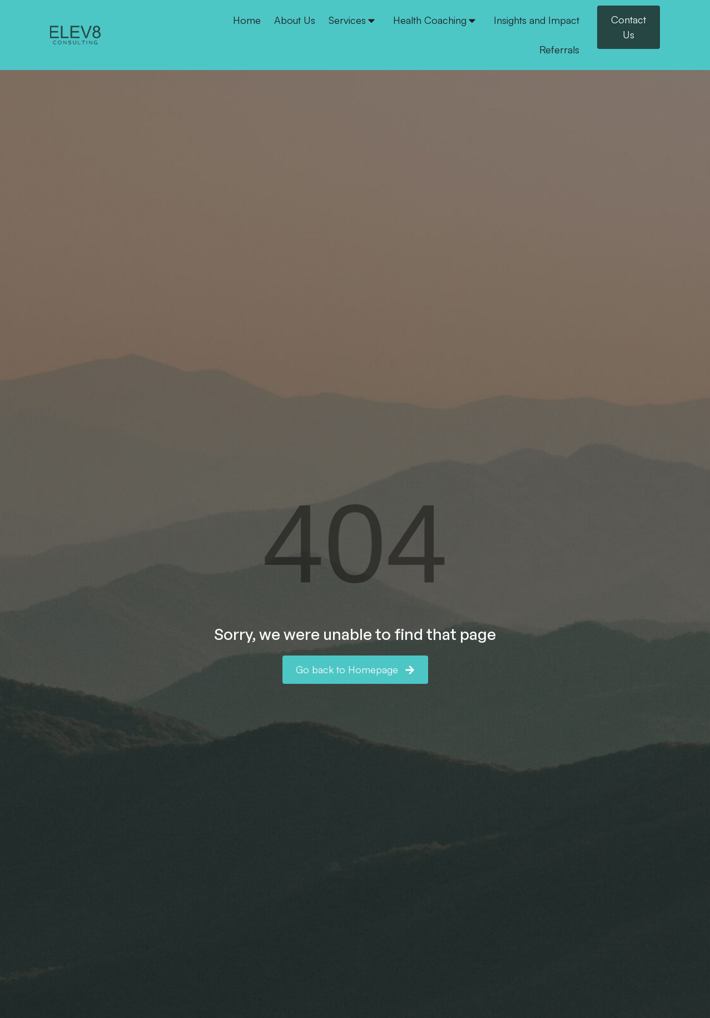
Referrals (559, 49)
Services (353, 20)
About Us (294, 20)
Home (247, 20)
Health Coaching (435, 20)
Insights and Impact (536, 20)
